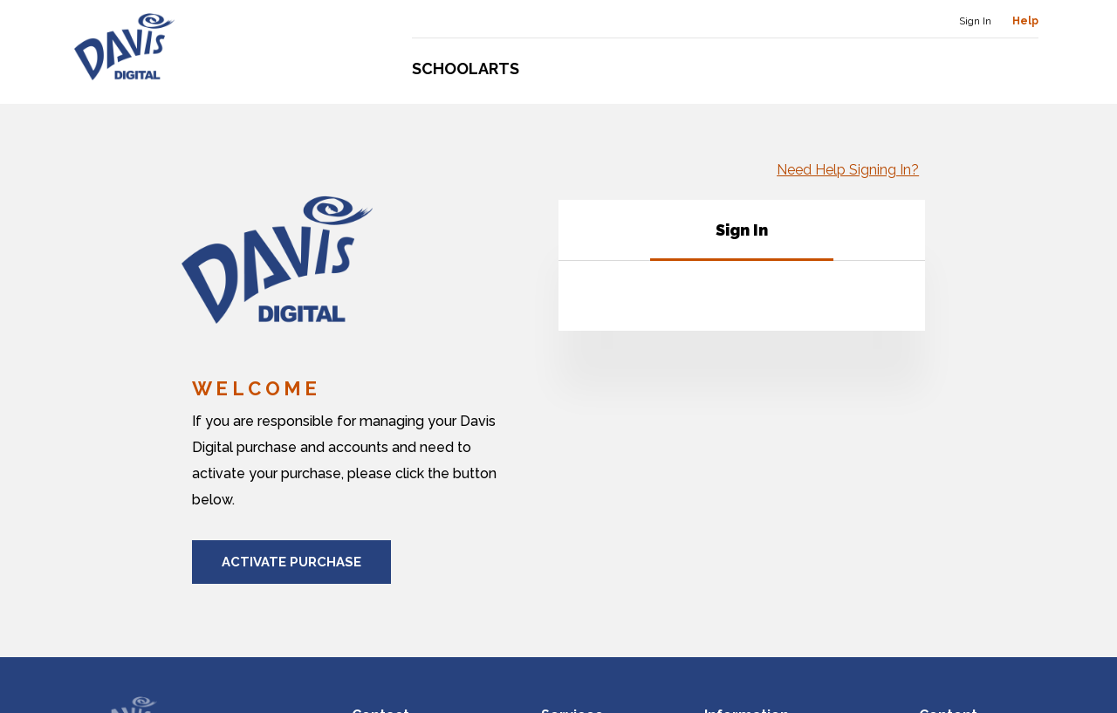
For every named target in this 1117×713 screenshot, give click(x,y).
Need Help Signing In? (854, 169)
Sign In (975, 21)
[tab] (741, 235)
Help (1025, 21)
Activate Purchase (291, 562)
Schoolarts (465, 68)
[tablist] (741, 236)
